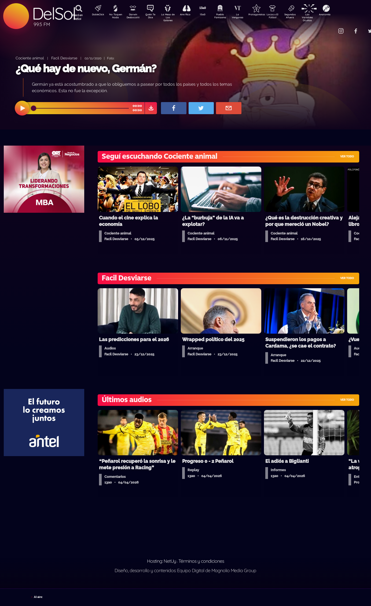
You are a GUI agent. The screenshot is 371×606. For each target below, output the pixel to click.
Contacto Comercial (329, 27)
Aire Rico (190, 15)
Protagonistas (265, 15)
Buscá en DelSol (77, 17)
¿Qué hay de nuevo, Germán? (86, 68)
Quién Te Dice (152, 17)
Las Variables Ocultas (321, 17)
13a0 (208, 15)
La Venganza (246, 17)
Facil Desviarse (64, 58)
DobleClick (96, 15)
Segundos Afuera (302, 17)
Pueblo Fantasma (227, 17)
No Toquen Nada (114, 17)
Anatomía (340, 15)
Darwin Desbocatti (133, 17)
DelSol (53, 13)
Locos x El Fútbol (283, 17)
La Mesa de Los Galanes (171, 17)
